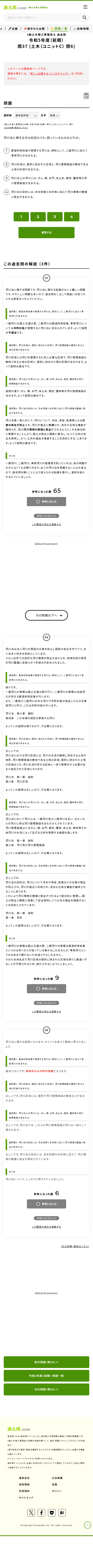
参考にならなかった (46, 515)
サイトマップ (26, 1497)
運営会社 (24, 1478)
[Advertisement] (46, 573)
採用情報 (24, 1484)
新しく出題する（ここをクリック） (49, 73)
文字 (43, 115)
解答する (46, 232)
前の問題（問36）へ (47, 1362)
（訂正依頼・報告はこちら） (16, 127)
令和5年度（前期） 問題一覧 (46, 1376)
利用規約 (24, 1491)
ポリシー (57, 1491)
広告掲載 (57, 1478)
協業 (55, 1484)
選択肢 (8, 115)
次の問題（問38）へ (47, 1389)
